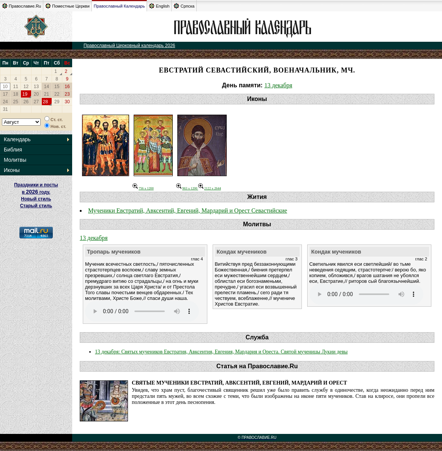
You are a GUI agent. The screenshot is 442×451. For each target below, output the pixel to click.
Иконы (12, 170)
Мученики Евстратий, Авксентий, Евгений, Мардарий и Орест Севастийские (187, 210)
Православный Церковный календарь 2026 (129, 45)
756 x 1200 (143, 188)
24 (5, 101)
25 (15, 101)
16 (67, 86)
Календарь (17, 139)
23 (67, 94)
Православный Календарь (119, 6)
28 (45, 101)
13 (36, 86)
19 (24, 94)
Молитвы (15, 160)
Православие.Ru (21, 6)
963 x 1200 (187, 188)
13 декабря (278, 85)
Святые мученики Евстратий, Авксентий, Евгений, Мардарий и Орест (239, 383)
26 (26, 101)
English (159, 6)
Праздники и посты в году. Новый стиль (36, 192)
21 (46, 94)
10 (5, 86)
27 (36, 101)
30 (67, 101)
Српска (184, 6)
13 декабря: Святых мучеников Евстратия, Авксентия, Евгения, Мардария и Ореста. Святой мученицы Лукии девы (221, 352)
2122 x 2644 (209, 188)
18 (15, 94)
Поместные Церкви (67, 6)
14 (46, 86)
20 (36, 94)
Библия (13, 150)
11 (15, 86)
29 (56, 101)
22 (56, 94)
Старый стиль (36, 205)
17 (5, 94)
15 (56, 86)
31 (5, 109)
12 (26, 86)
